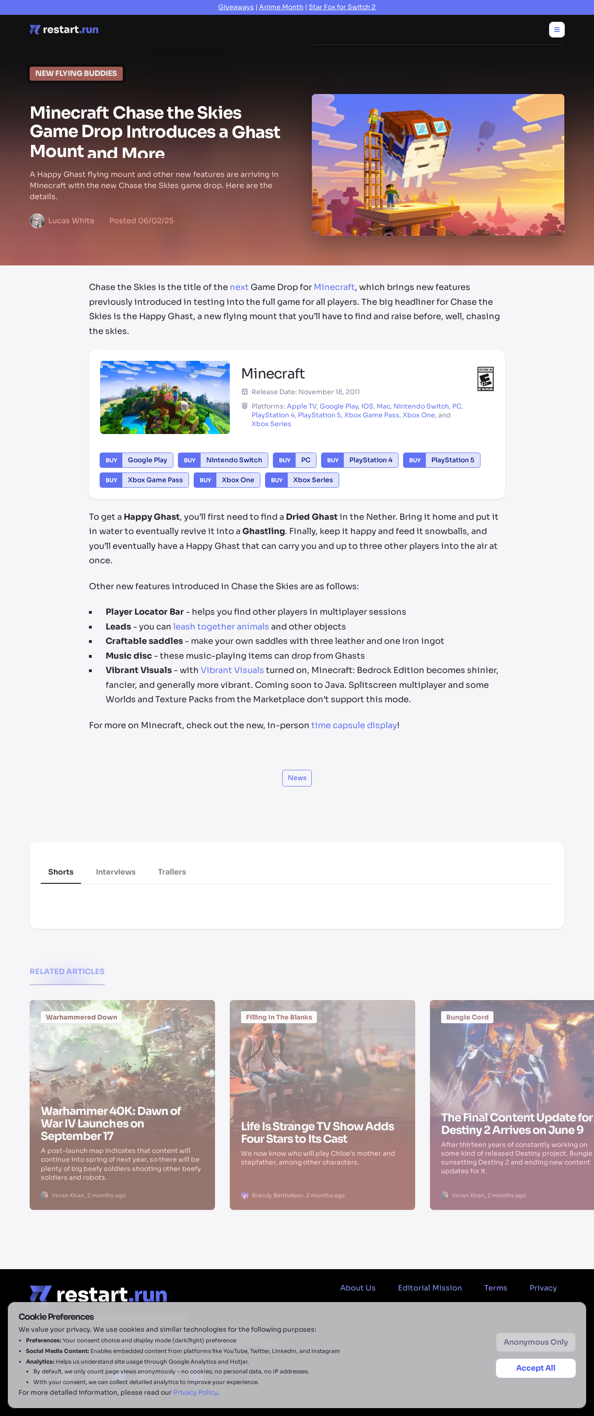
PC (456, 406)
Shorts (61, 872)
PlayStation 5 (319, 415)
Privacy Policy (195, 1392)
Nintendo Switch (421, 406)
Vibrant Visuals (232, 670)
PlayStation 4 (273, 415)
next (239, 287)
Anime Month (281, 7)
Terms (495, 1288)
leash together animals (221, 627)
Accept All (536, 1368)
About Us (358, 1288)
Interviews (116, 872)
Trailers (172, 872)
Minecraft (334, 287)
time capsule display (354, 725)
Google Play (339, 406)
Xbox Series (271, 424)
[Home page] (64, 29)
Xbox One (419, 415)
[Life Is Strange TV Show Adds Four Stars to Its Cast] (322, 1054)
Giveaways (236, 7)
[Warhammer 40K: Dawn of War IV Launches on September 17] (122, 1052)
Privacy (543, 1288)
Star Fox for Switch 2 (342, 7)
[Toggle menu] (557, 29)
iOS (367, 406)
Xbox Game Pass (371, 415)
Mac (383, 406)
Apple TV (301, 406)
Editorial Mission (430, 1288)
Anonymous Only (536, 1342)
